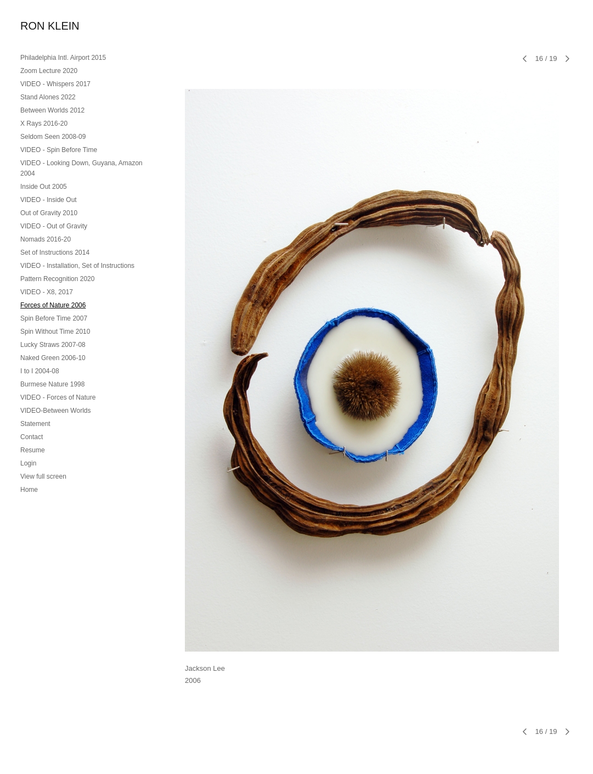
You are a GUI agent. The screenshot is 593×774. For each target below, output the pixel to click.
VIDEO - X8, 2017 (46, 292)
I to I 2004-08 (39, 371)
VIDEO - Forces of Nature (57, 397)
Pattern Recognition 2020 (57, 279)
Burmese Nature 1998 (52, 384)
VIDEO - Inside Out (48, 200)
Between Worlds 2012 (52, 110)
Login (28, 463)
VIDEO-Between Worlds (55, 410)
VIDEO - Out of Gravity (53, 226)
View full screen (43, 476)
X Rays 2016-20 (43, 123)
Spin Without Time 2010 (55, 331)
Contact (31, 437)
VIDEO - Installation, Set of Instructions (77, 266)
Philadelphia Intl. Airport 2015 (63, 57)
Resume (32, 450)
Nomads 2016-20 (45, 239)
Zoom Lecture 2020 (48, 71)
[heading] (47, 26)
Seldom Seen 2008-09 (53, 137)
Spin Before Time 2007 (53, 318)
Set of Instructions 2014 (54, 252)
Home (29, 489)
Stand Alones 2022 (48, 97)
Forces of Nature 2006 (53, 305)
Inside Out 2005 (43, 186)
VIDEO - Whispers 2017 (55, 84)
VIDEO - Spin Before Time (58, 150)
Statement (35, 424)
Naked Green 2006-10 (53, 358)
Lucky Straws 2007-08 (53, 345)
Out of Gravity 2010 (48, 213)
